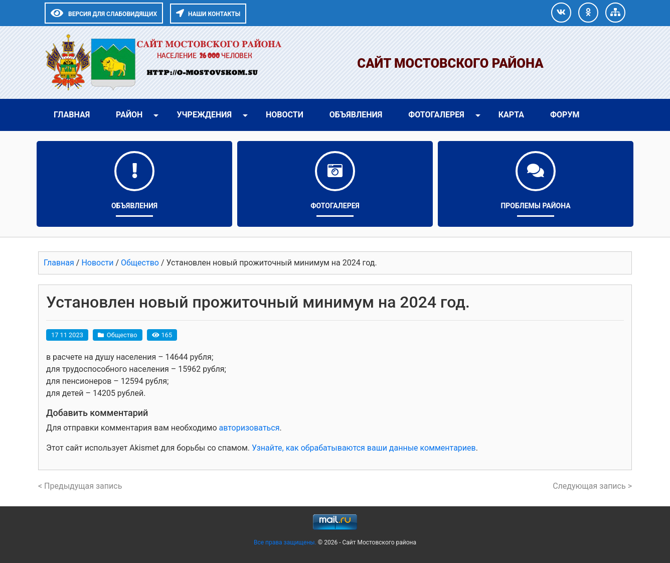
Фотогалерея (436, 114)
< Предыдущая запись (80, 486)
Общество (122, 335)
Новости (284, 114)
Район (129, 114)
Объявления (355, 114)
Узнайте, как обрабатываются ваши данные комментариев (364, 448)
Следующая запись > (592, 486)
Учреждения (204, 114)
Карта (511, 114)
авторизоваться (249, 428)
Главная (72, 114)
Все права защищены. (286, 542)
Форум (565, 114)
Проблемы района (535, 206)
